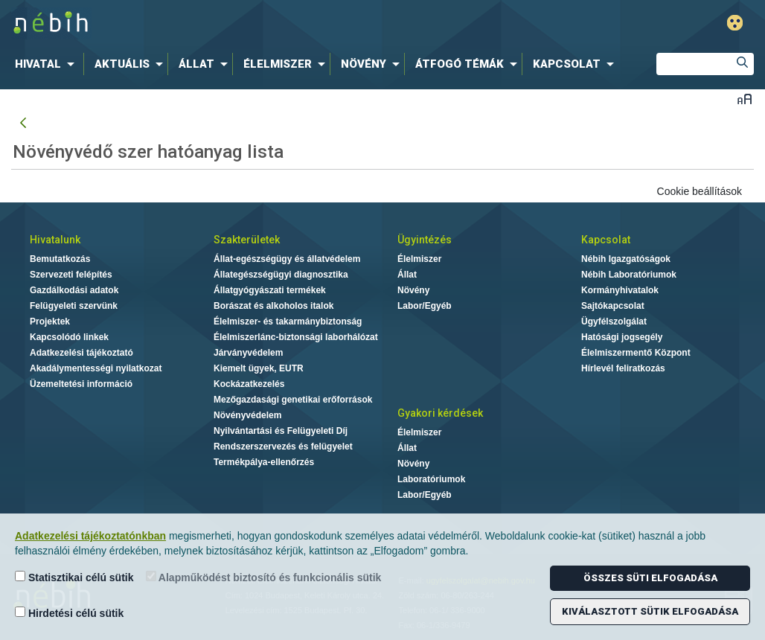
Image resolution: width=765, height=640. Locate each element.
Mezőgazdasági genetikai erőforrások (293, 399)
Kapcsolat (605, 240)
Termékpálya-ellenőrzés (264, 462)
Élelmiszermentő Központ (636, 353)
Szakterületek (247, 240)
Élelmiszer (419, 259)
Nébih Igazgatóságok (625, 259)
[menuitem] (47, 64)
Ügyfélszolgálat (614, 321)
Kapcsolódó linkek (69, 337)
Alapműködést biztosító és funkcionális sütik (264, 577)
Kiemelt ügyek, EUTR (259, 368)
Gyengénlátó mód (735, 23)
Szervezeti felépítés (71, 274)
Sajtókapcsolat (612, 306)
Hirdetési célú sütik (69, 613)
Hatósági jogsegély (621, 337)
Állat (407, 274)
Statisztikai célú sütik (74, 577)
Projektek (50, 321)
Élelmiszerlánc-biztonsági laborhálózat (296, 337)
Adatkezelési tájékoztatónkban (90, 536)
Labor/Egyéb (424, 306)
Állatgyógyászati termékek (270, 290)
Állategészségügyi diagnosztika (281, 274)
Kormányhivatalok (620, 290)
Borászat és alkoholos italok (273, 306)
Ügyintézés (424, 240)
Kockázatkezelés (249, 384)
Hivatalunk (55, 240)
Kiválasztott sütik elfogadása (650, 611)
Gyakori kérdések (440, 413)
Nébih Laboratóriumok (628, 274)
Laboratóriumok (431, 479)
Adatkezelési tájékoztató (81, 353)
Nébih (226, 23)
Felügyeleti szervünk (74, 306)
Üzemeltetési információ (81, 384)
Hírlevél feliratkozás (623, 368)
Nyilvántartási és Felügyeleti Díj (281, 431)
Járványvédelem (248, 353)
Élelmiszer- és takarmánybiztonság (288, 321)
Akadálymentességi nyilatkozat (95, 368)
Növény (413, 290)
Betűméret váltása (744, 98)
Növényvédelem (247, 415)
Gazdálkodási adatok (74, 290)
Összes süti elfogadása (650, 577)
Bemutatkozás (60, 259)
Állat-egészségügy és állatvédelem (287, 259)
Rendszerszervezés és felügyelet (283, 446)
